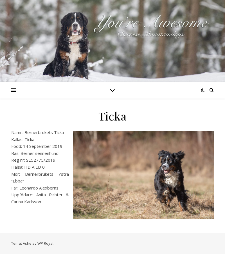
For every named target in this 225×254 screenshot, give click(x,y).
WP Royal (45, 243)
